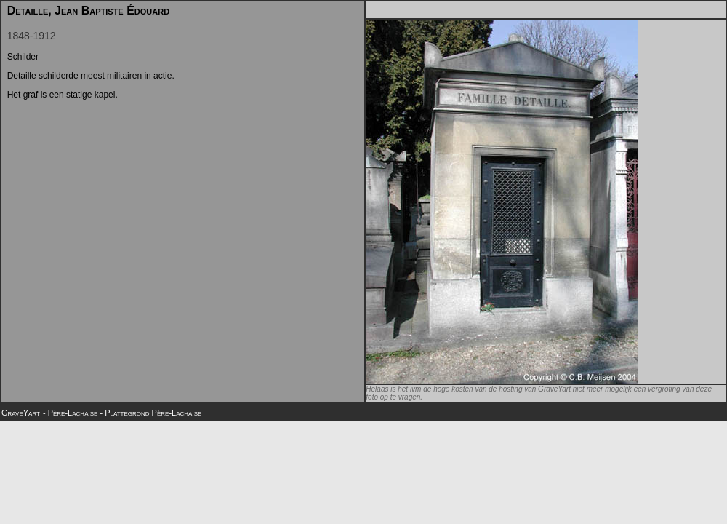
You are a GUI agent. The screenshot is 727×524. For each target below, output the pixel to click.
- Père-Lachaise (71, 412)
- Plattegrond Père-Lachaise (150, 412)
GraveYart (20, 412)
